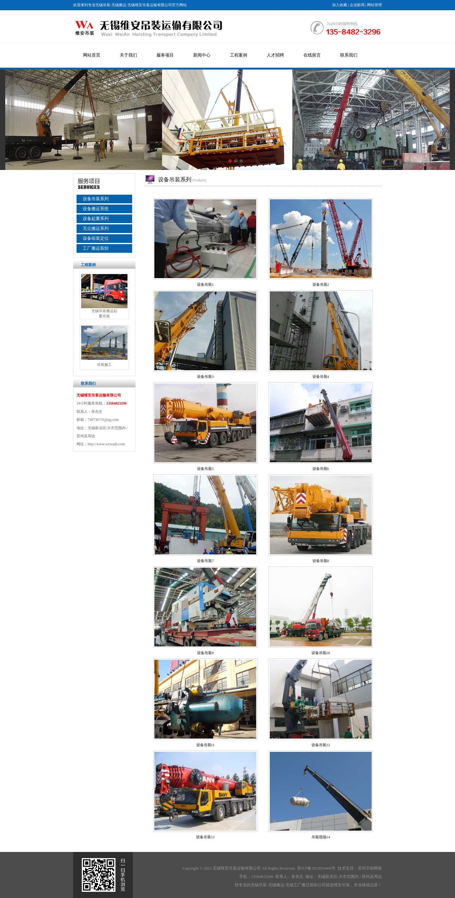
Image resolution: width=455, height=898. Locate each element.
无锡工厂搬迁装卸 (302, 885)
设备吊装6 (320, 469)
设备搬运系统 (96, 208)
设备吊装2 (320, 284)
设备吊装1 (205, 284)
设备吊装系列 (96, 199)
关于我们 (128, 55)
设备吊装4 (320, 377)
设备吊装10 (320, 653)
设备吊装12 (320, 745)
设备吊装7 (205, 561)
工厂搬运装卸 (96, 248)
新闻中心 (202, 55)
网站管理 (374, 5)
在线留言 (312, 55)
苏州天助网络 (370, 868)
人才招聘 (275, 55)
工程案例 (238, 55)
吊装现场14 (320, 837)
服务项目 (165, 55)
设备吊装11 (205, 745)
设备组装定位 (96, 238)
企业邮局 (357, 5)
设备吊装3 (205, 377)
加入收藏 (339, 5)
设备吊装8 (320, 561)
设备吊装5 (205, 469)
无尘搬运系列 (96, 228)
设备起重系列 (96, 218)
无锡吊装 (102, 5)
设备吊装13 (205, 837)
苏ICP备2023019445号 (316, 868)
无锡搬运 (118, 5)
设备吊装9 (205, 653)
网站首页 (91, 55)
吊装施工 (104, 364)
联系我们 (348, 55)
